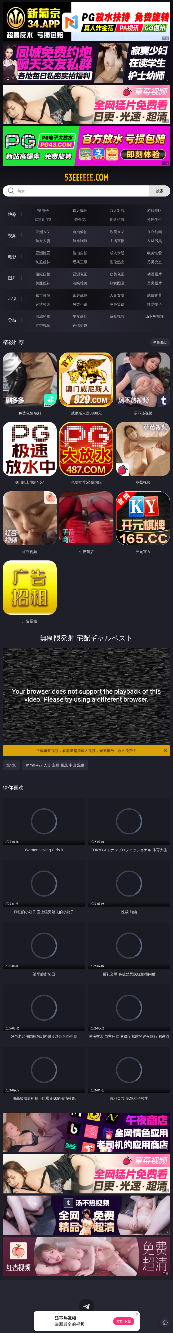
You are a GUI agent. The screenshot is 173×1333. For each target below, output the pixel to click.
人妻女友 (117, 295)
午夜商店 (80, 316)
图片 (12, 278)
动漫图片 (154, 274)
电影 (12, 257)
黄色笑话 (117, 304)
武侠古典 (154, 295)
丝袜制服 (80, 240)
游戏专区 (154, 210)
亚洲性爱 (43, 252)
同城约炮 (43, 316)
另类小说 (80, 304)
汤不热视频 (154, 316)
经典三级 (80, 261)
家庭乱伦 (80, 295)
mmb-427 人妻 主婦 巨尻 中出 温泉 (55, 765)
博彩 (12, 214)
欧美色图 (117, 274)
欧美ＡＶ (117, 231)
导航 (12, 320)
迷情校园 (43, 304)
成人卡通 (117, 252)
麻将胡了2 (42, 219)
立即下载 (123, 1321)
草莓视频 (117, 316)
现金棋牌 (117, 219)
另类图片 (154, 283)
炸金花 (80, 219)
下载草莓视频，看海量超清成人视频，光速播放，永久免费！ (102, 750)
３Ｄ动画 (154, 231)
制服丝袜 (43, 261)
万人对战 (117, 210)
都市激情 (43, 295)
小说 (12, 299)
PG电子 (43, 210)
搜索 (159, 190)
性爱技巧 (154, 304)
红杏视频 (43, 325)
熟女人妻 (43, 240)
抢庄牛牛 (154, 219)
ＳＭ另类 (154, 240)
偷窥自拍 (43, 274)
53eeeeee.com (86, 177)
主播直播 (117, 240)
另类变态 (154, 261)
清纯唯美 (80, 283)
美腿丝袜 (43, 283)
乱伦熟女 (117, 261)
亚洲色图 (80, 274)
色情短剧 (80, 325)
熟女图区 (117, 283)
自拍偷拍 (80, 231)
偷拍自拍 (80, 252)
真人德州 (80, 210)
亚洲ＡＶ (43, 231)
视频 (12, 235)
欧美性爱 (154, 252)
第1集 (11, 765)
